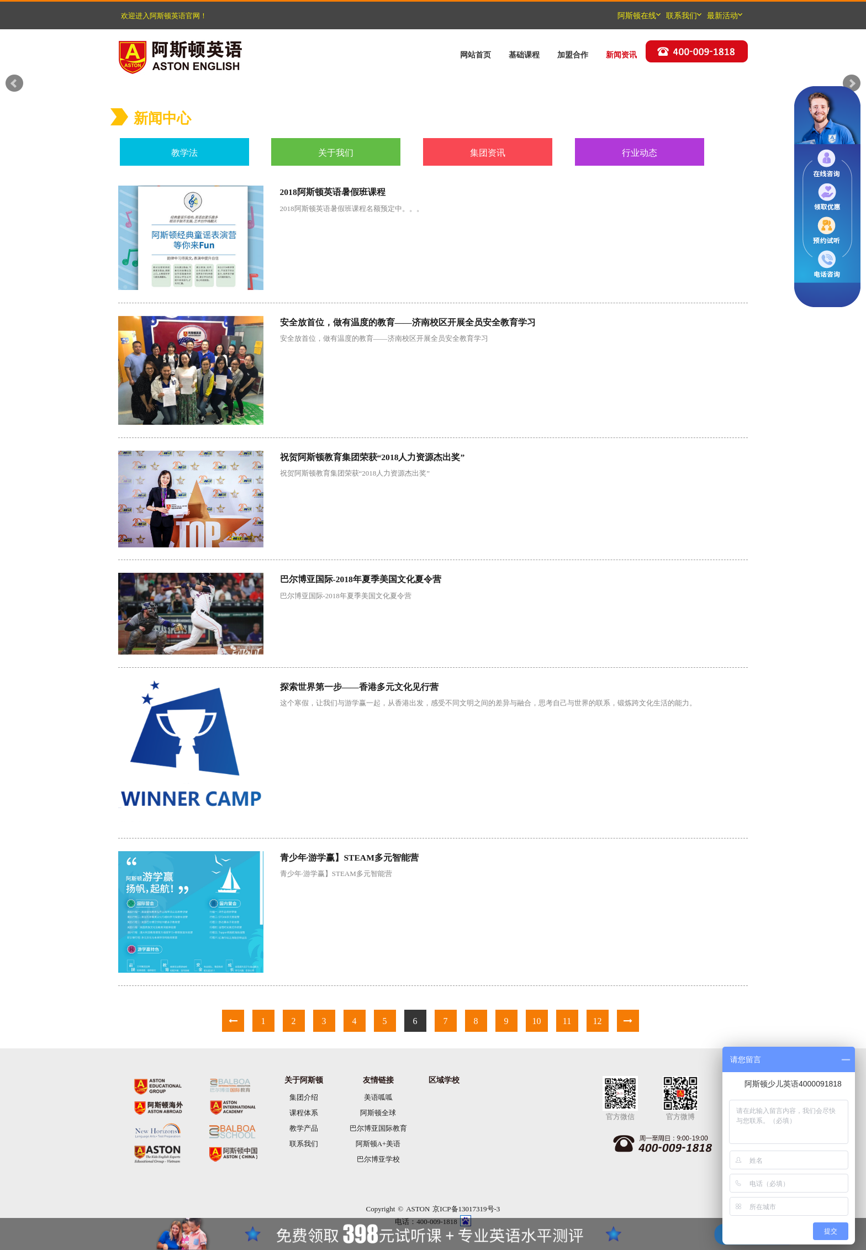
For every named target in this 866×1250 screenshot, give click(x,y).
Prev (14, 83)
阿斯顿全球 (378, 1112)
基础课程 (524, 55)
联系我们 (303, 1143)
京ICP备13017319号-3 (466, 1208)
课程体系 (303, 1112)
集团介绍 (303, 1097)
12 (597, 1020)
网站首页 (475, 55)
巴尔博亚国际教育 (378, 1128)
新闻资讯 (621, 55)
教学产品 (303, 1128)
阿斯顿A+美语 (378, 1143)
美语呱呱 (378, 1097)
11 (567, 1020)
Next (851, 83)
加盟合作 (572, 55)
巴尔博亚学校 (378, 1159)
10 (536, 1020)
